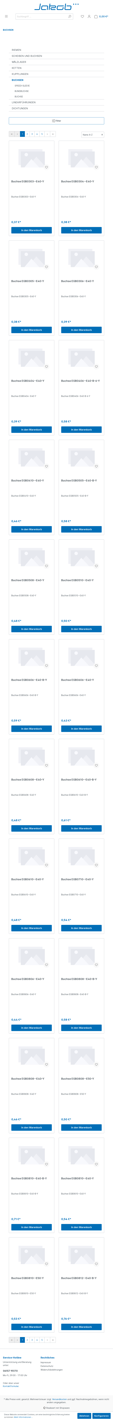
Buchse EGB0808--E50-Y (77, 1078)
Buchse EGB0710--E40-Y (77, 879)
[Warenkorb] (101, 16)
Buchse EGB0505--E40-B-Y (79, 480)
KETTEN (16, 68)
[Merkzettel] (82, 16)
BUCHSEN (17, 80)
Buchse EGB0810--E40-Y (77, 1178)
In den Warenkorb (31, 230)
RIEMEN (16, 49)
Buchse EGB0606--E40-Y (77, 679)
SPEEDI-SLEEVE (22, 85)
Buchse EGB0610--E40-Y (27, 879)
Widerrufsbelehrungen (52, 1369)
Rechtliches (47, 1357)
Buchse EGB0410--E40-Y (27, 480)
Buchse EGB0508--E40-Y (27, 580)
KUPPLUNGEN (20, 74)
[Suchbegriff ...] (41, 17)
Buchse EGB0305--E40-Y (27, 281)
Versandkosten (59, 1399)
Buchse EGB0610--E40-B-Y (79, 779)
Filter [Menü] (56, 120)
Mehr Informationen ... (23, 1417)
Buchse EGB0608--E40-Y (27, 779)
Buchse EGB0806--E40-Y (27, 979)
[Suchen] (69, 17)
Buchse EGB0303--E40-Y (27, 181)
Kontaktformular (11, 1386)
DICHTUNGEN (20, 108)
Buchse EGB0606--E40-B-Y (29, 679)
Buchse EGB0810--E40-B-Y (29, 1178)
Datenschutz (47, 1366)
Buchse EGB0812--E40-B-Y (79, 1278)
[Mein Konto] (89, 16)
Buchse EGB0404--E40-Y (27, 380)
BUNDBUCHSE (22, 91)
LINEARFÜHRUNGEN (23, 102)
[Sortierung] (92, 135)
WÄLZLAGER (19, 61)
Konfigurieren (101, 1416)
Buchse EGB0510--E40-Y (77, 580)
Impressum (46, 1362)
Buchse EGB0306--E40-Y (77, 281)
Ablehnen (84, 1416)
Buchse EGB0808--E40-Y (27, 1078)
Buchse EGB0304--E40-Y (77, 181)
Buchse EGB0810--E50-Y (27, 1278)
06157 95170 (10, 1370)
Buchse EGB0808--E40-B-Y (79, 979)
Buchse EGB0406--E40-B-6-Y (80, 380)
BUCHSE (19, 96)
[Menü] (6, 16)
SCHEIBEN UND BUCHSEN (27, 55)
